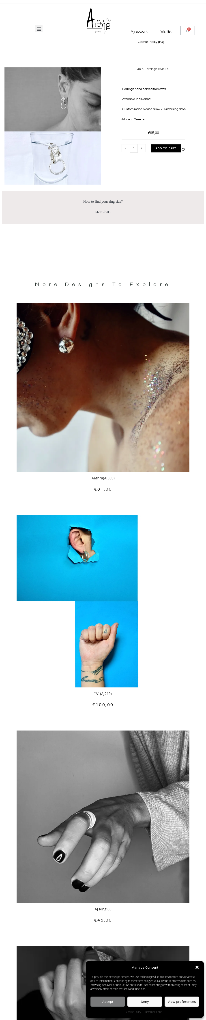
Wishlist (166, 31)
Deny (145, 1001)
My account (139, 31)
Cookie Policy (133, 1012)
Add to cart (165, 148)
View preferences (182, 1001)
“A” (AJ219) (103, 693)
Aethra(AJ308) (103, 478)
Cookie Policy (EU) (151, 42)
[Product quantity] (134, 148)
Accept (108, 1001)
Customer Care (153, 1012)
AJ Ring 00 (103, 909)
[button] (197, 967)
